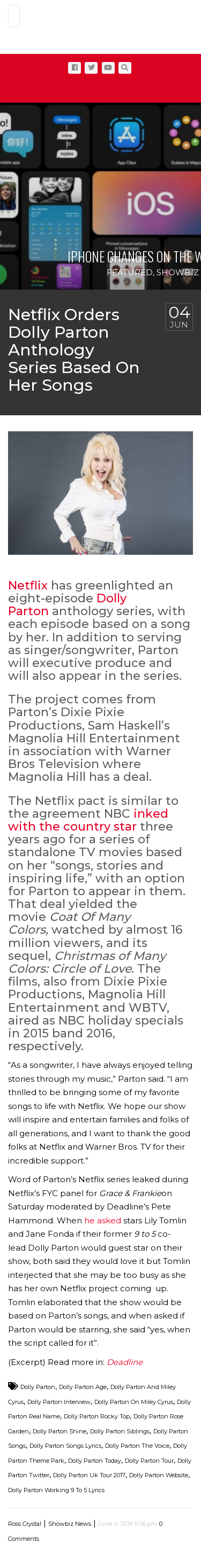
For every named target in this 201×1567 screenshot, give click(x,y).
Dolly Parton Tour (149, 1460)
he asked (102, 1220)
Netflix (28, 585)
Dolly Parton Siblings (120, 1431)
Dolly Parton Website (158, 1475)
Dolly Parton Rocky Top (97, 1416)
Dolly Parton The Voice (137, 1445)
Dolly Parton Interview (59, 1402)
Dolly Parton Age (83, 1387)
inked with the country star (88, 820)
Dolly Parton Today (94, 1460)
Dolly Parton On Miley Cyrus (133, 1402)
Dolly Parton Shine (59, 1431)
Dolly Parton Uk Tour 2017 (89, 1475)
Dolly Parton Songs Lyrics (65, 1445)
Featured (130, 272)
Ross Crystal (24, 1523)
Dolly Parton (37, 1387)
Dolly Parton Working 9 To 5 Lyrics (56, 1490)
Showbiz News (69, 1523)
